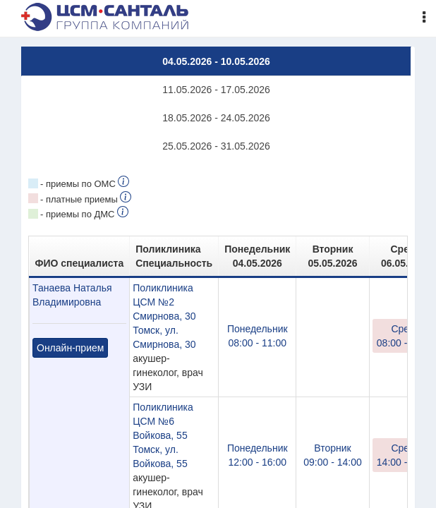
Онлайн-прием (70, 347)
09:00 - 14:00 (332, 454)
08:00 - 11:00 (257, 335)
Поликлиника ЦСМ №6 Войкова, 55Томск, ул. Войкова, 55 (163, 435)
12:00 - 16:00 (257, 454)
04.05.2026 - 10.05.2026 (216, 61)
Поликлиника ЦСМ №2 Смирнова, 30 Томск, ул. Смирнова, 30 (164, 316)
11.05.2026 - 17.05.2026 (216, 89)
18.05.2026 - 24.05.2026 (216, 117)
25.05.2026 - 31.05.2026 (216, 146)
